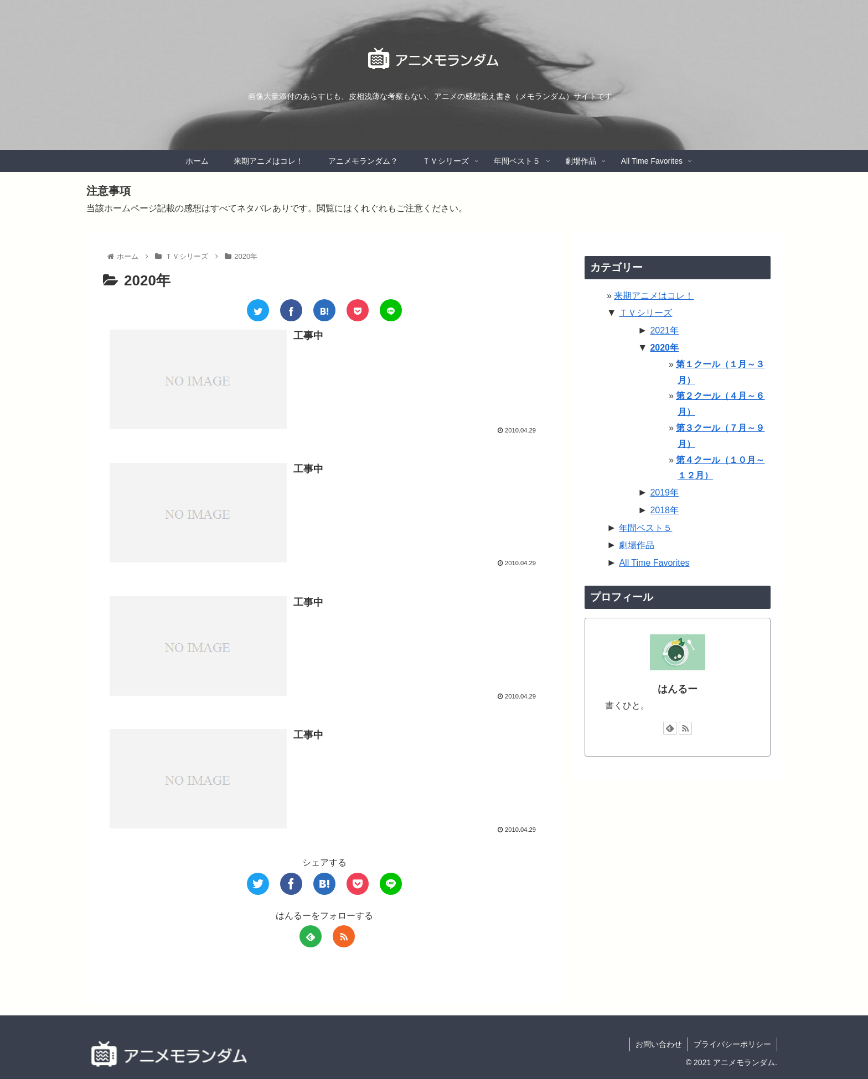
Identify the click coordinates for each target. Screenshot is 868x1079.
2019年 (664, 492)
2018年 (664, 510)
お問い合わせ (659, 1044)
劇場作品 (636, 545)
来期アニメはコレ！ (654, 295)
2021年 (664, 330)
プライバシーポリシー (732, 1044)
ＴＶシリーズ (645, 312)
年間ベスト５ (645, 528)
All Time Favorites (654, 562)
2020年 (664, 347)
